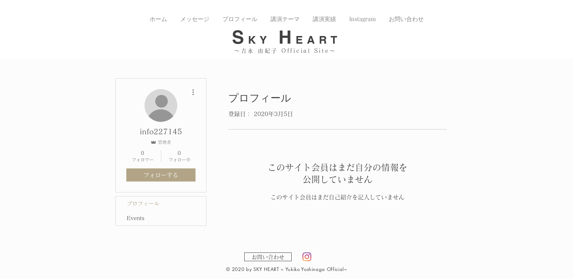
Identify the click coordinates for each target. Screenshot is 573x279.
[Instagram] (307, 256)
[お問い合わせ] (268, 256)
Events (136, 218)
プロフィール (143, 203)
